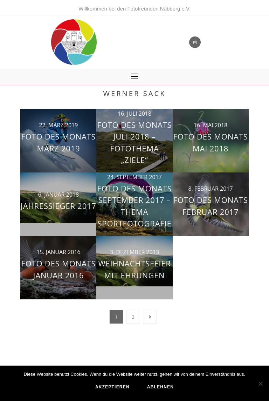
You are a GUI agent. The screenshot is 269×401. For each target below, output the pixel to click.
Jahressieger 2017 (58, 205)
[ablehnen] (260, 383)
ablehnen (160, 387)
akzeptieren (112, 387)
